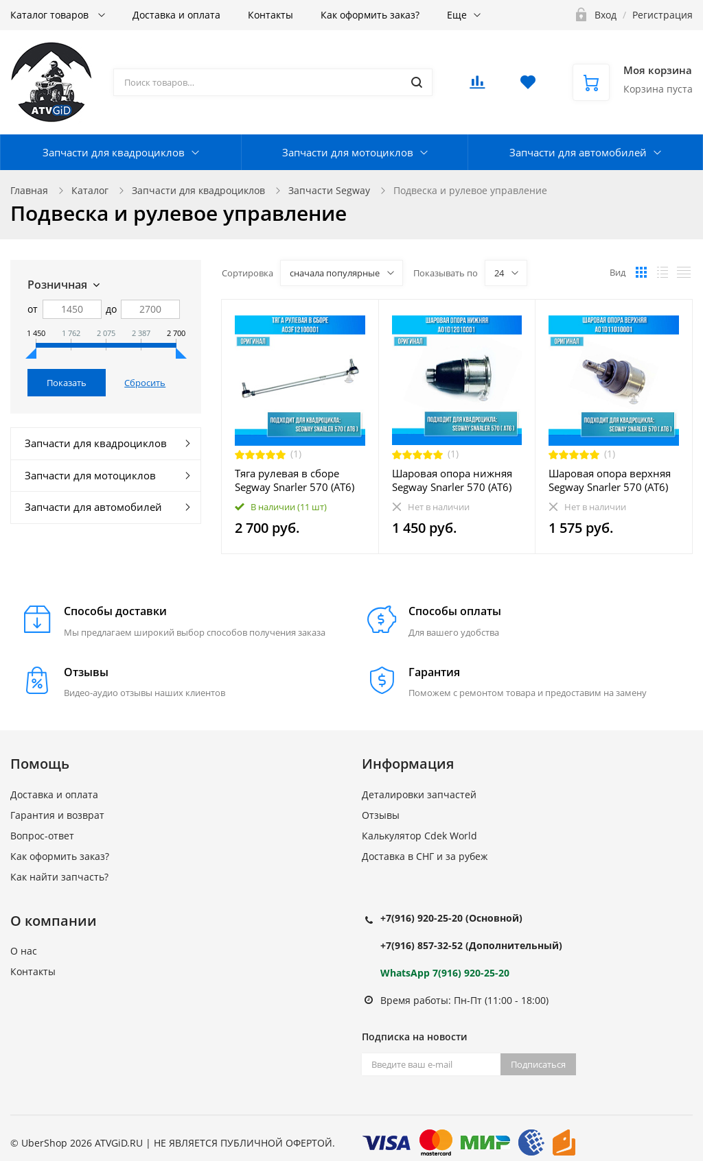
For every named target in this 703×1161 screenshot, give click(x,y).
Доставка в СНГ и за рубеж (424, 856)
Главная (29, 190)
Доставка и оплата (176, 14)
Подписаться (538, 1064)
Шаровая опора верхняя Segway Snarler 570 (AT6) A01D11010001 (610, 480)
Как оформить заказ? (370, 14)
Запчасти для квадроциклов (114, 152)
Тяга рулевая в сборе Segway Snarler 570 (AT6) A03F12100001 (294, 480)
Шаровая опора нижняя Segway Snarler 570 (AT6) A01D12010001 (452, 480)
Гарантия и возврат (57, 815)
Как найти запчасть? (59, 876)
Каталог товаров (50, 14)
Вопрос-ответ (42, 835)
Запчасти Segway (329, 190)
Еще (457, 14)
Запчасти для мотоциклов (347, 152)
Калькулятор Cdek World (419, 835)
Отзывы (381, 815)
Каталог (89, 190)
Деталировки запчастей (419, 794)
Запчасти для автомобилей (578, 152)
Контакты (270, 14)
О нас (23, 950)
